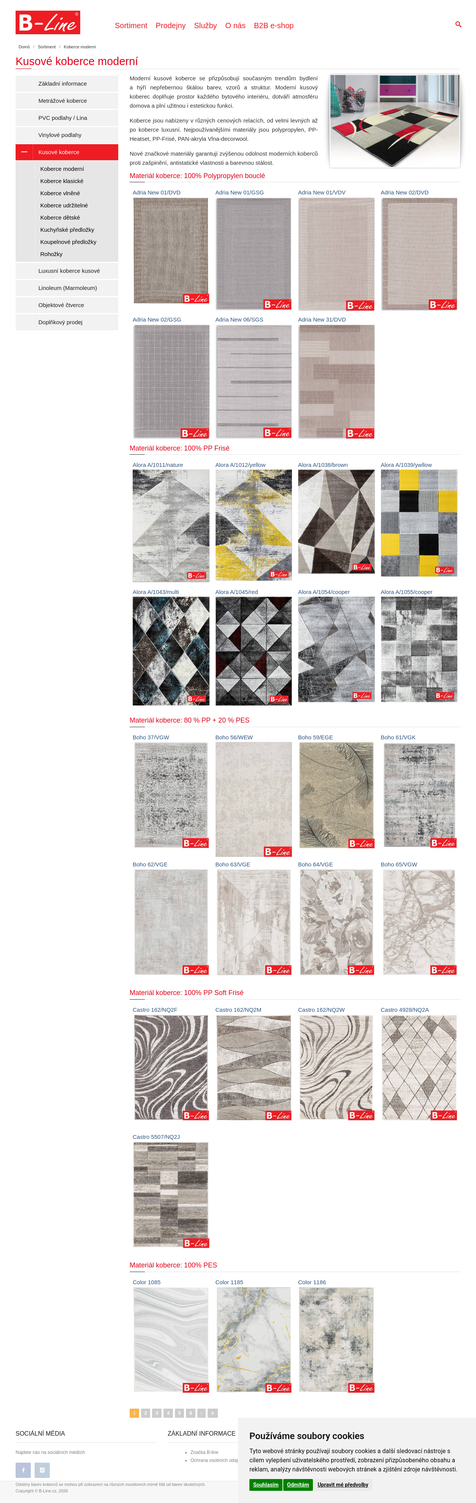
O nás (235, 25)
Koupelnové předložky (68, 242)
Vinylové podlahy (59, 135)
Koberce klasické (61, 181)
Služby (205, 25)
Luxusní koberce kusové (69, 270)
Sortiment (131, 25)
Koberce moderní (62, 169)
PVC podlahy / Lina (62, 118)
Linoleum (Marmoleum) (67, 288)
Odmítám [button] (298, 1485)
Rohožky (51, 254)
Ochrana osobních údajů (215, 1460)
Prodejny (171, 25)
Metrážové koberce (62, 100)
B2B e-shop (274, 25)
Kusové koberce (47, 152)
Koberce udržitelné (64, 205)
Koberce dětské (60, 217)
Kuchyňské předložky (67, 229)
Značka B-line (204, 1452)
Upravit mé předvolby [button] (342, 1485)
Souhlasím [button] (266, 1485)
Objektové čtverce (61, 305)
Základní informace (62, 83)
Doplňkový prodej (60, 322)
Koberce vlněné (60, 193)
